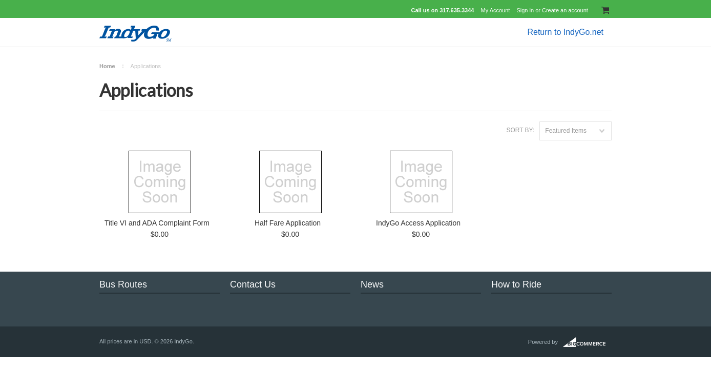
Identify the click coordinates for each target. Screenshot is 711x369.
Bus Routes (123, 284)
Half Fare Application (288, 223)
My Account (495, 10)
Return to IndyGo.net (565, 32)
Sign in (525, 10)
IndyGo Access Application (418, 223)
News (372, 284)
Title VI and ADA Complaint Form (157, 223)
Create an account (565, 10)
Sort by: (520, 130)
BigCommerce (587, 342)
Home (107, 66)
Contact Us (253, 284)
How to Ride (516, 284)
